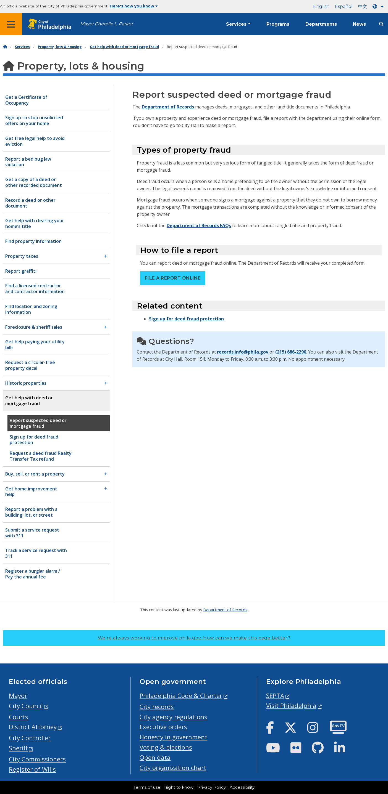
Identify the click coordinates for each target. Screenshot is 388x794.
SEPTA (275, 695)
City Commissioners (37, 759)
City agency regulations (173, 717)
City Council (26, 706)
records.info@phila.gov (242, 352)
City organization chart (173, 767)
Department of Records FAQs (199, 225)
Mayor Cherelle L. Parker (106, 23)
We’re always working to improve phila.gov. (194, 638)
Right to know (178, 787)
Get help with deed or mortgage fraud (124, 46)
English (321, 6)
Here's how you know (134, 6)
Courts (18, 717)
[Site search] (381, 24)
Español (344, 6)
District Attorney (33, 727)
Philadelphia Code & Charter (181, 695)
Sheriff (18, 748)
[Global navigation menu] (11, 24)
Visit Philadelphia (291, 705)
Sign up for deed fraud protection (186, 319)
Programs (277, 24)
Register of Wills (32, 769)
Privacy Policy (211, 787)
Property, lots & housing (60, 46)
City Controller (30, 738)
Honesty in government (173, 737)
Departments (321, 24)
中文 (362, 6)
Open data (155, 757)
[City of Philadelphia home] (51, 24)
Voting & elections (166, 747)
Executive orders (163, 727)
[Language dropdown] (379, 6)
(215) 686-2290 (290, 352)
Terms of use (146, 787)
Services (236, 24)
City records (157, 706)
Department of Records (168, 107)
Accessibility (242, 787)
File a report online (173, 278)
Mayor (18, 695)
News (359, 24)
